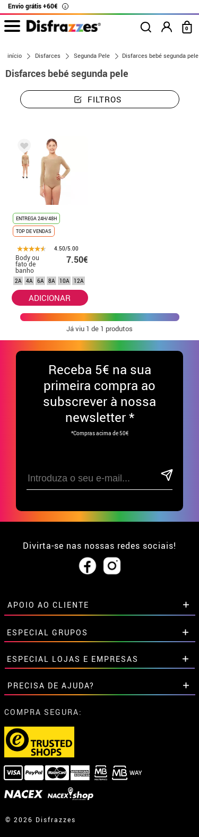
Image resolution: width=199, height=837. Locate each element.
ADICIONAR (50, 297)
